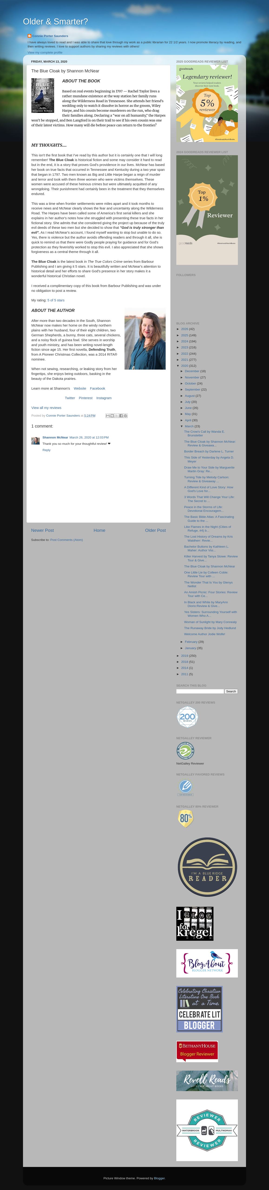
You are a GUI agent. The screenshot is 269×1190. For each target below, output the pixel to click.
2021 (185, 359)
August (190, 396)
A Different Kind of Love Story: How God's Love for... (208, 489)
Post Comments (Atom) (66, 540)
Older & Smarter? (55, 21)
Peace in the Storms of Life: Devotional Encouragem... (204, 508)
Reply (47, 450)
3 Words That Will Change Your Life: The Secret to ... (209, 498)
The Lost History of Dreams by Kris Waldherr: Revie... (208, 538)
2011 (185, 674)
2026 (185, 329)
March (189, 426)
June (189, 408)
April (188, 420)
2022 (185, 353)
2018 (185, 662)
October (191, 383)
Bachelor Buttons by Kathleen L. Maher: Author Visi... (206, 548)
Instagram (104, 398)
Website (80, 388)
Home (99, 530)
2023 (185, 347)
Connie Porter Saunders (50, 36)
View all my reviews (46, 408)
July (188, 402)
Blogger (159, 1178)
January (191, 648)
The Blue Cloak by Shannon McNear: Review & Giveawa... (210, 443)
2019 (185, 655)
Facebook (97, 388)
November (192, 377)
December (192, 371)
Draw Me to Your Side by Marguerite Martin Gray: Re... (209, 469)
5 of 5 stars (55, 300)
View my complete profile (45, 52)
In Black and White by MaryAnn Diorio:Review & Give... (206, 604)
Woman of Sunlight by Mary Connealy (210, 622)
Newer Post (42, 530)
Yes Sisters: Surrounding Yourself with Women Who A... (210, 613)
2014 (185, 668)
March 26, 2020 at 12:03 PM (88, 437)
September (193, 389)
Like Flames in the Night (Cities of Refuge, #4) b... (207, 528)
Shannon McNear (55, 437)
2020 (185, 365)
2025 (185, 335)
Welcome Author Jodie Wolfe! (204, 634)
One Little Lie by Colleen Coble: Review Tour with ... (206, 574)
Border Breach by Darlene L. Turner (209, 451)
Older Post (155, 530)
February (191, 642)
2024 (185, 341)
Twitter (70, 398)
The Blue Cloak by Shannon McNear (209, 566)
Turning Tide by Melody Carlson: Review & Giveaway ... (206, 479)
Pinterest (86, 398)
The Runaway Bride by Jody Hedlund (210, 628)
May (188, 414)
